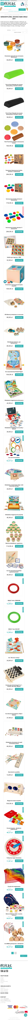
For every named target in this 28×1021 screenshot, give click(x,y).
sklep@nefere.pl (13, 0)
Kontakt (2, 982)
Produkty (11, 14)
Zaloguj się (26, 3)
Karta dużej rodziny (4, 981)
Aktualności (3, 987)
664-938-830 (6, 998)
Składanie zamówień (4, 991)
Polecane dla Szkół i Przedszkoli (18, 14)
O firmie (2, 977)
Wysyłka (2, 978)
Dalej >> (23, 955)
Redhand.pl (18, 1019)
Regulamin (2, 980)
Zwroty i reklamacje (4, 990)
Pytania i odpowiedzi (4, 989)
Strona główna (6, 14)
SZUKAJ (22, 9)
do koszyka (19, 60)
